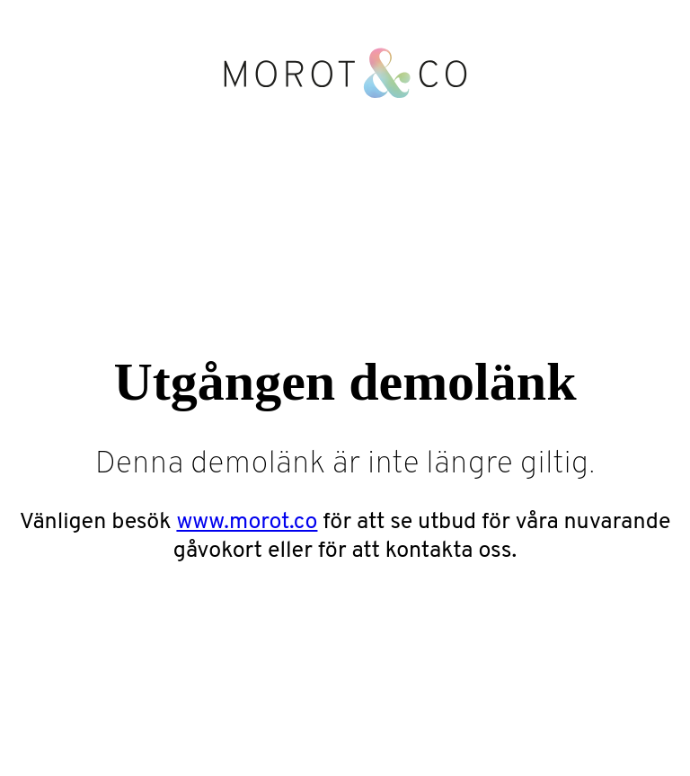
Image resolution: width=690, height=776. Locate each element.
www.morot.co (246, 522)
